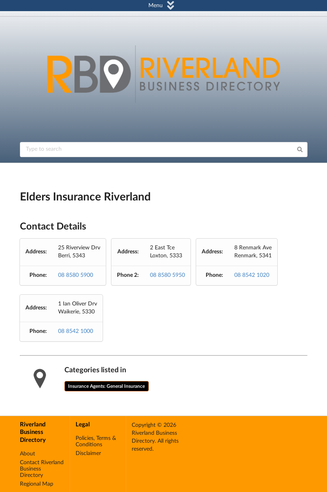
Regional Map (36, 484)
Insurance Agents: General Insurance (106, 386)
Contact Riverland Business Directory (42, 469)
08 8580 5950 (167, 275)
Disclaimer (88, 453)
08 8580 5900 (75, 275)
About (27, 454)
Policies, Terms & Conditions (96, 441)
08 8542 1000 (75, 331)
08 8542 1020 (251, 275)
